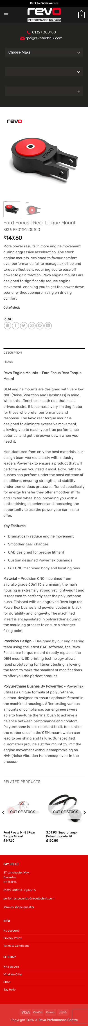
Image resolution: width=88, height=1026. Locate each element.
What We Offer (12, 974)
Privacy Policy (12, 938)
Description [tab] (12, 352)
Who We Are (11, 966)
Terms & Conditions (16, 945)
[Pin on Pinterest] (40, 325)
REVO (8, 319)
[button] (6, 14)
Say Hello (9, 989)
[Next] (84, 822)
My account (11, 930)
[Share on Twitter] (23, 325)
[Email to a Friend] (32, 325)
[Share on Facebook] (15, 325)
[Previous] (3, 822)
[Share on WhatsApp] (7, 325)
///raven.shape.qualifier (18, 907)
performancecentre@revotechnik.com (28, 898)
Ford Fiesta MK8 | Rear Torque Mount (19, 834)
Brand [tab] (8, 362)
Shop (6, 982)
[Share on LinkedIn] (48, 325)
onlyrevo (46, 3)
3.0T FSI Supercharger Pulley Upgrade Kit (62, 834)
